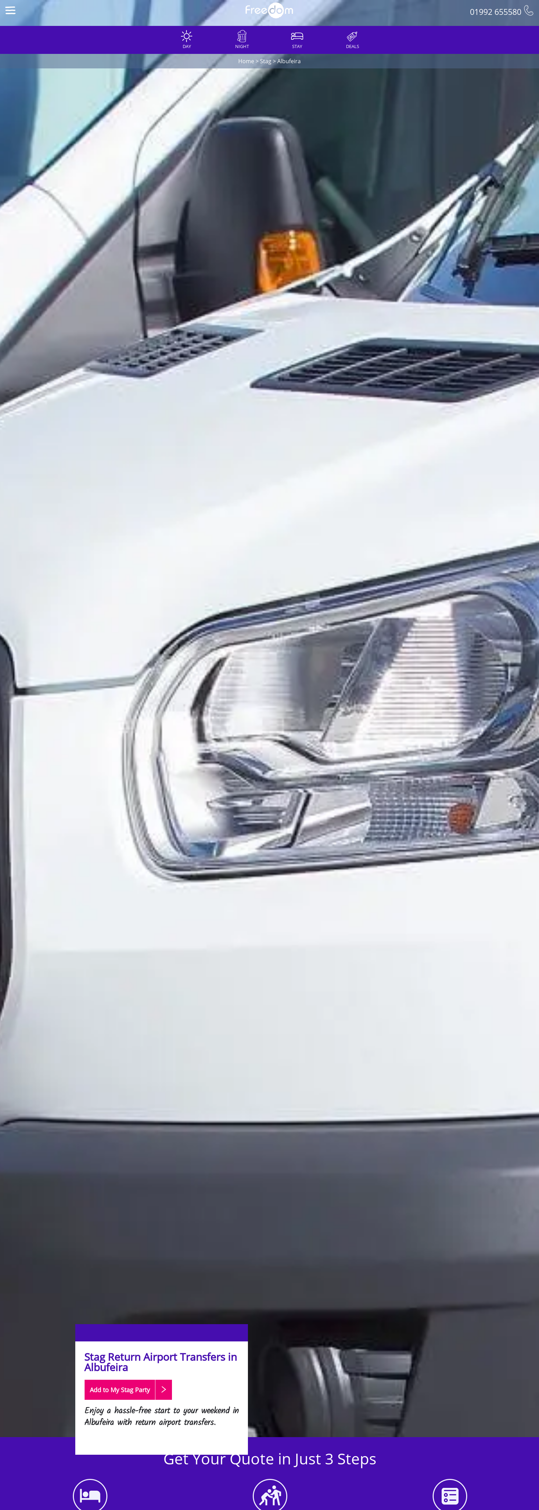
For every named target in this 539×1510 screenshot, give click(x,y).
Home (246, 61)
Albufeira (289, 61)
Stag (265, 61)
